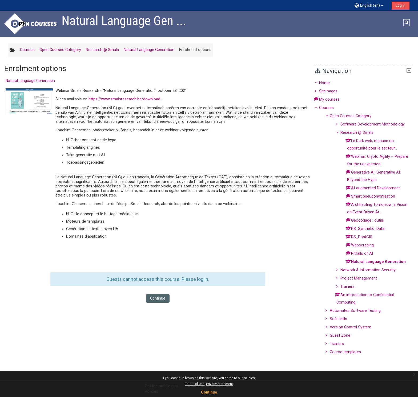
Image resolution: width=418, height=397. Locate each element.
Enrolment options (195, 50)
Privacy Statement (219, 384)
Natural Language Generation (30, 80)
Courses (330, 107)
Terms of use (194, 384)
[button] (371, 5)
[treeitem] (365, 217)
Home (328, 83)
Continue (157, 298)
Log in (400, 5)
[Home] (31, 23)
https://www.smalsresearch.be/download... (126, 99)
